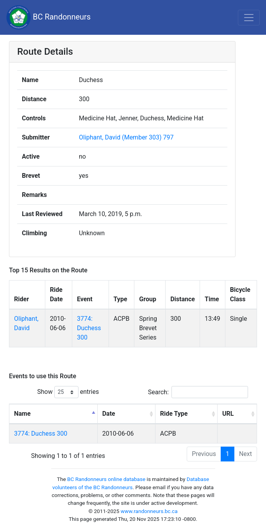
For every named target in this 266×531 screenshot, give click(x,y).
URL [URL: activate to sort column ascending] (228, 413)
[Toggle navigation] (249, 17)
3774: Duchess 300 (89, 328)
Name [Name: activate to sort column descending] (22, 413)
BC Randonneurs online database (106, 479)
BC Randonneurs (48, 17)
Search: (198, 392)
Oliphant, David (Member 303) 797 (126, 137)
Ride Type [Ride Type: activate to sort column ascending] (174, 413)
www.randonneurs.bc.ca (149, 511)
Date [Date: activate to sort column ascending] (108, 413)
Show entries (68, 392)
